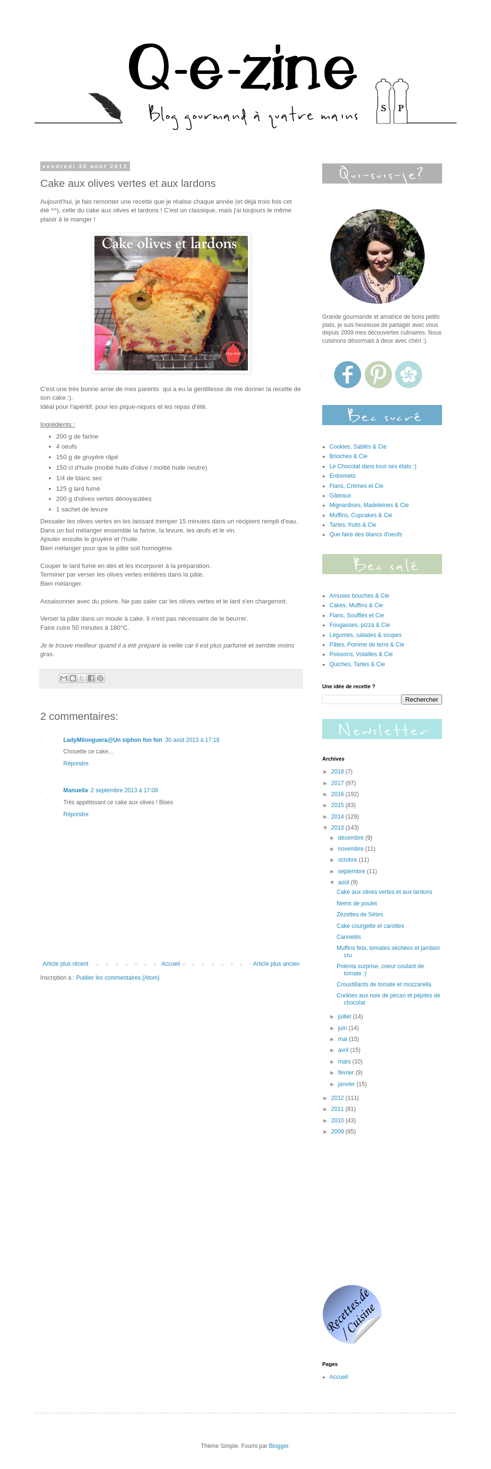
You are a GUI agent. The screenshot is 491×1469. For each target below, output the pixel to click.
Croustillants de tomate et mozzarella (384, 984)
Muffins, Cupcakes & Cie (360, 515)
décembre (351, 837)
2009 (338, 1131)
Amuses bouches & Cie (359, 595)
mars (345, 1061)
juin (343, 1028)
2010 (338, 1120)
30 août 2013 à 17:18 (192, 740)
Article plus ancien (276, 963)
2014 (338, 816)
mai (343, 1039)
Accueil (171, 963)
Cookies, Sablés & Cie (357, 446)
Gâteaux (340, 495)
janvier (347, 1084)
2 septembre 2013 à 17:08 (124, 790)
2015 (338, 805)
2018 (338, 771)
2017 (338, 783)
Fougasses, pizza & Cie (359, 625)
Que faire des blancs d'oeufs (365, 534)
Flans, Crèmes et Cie (356, 486)
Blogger (279, 1446)
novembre (351, 848)
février (347, 1072)
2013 (338, 827)
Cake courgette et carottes (370, 926)
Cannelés (349, 937)
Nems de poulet (357, 903)
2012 (338, 1098)
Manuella (75, 790)
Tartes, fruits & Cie (352, 524)
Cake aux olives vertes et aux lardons (384, 892)
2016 (338, 794)
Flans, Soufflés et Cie (356, 615)
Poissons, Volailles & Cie (361, 654)
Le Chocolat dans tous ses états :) (372, 466)
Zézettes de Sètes (360, 914)
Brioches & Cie (348, 456)
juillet (345, 1016)
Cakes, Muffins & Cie (356, 605)
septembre (352, 871)
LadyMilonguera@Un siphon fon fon (112, 740)
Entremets (342, 476)
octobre (348, 859)
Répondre (76, 763)
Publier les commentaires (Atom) (118, 977)
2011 (338, 1109)
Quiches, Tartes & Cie (357, 664)
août (344, 882)
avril (344, 1050)
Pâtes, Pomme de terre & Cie (366, 644)
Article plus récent (65, 963)
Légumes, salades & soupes (365, 635)
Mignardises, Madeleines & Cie (369, 505)
